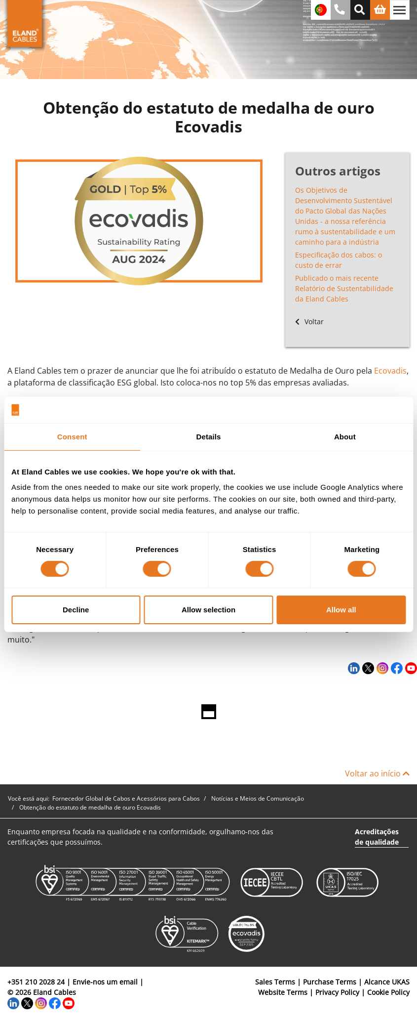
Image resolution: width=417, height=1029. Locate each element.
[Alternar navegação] (400, 10)
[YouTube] (410, 667)
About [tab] (345, 436)
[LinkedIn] (352, 667)
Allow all (341, 609)
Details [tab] (208, 436)
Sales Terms (275, 981)
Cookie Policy (388, 992)
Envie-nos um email (105, 981)
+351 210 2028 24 (36, 981)
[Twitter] (367, 667)
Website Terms (282, 992)
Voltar (309, 321)
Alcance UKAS (387, 981)
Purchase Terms (329, 981)
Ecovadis (390, 370)
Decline (76, 609)
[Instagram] (381, 667)
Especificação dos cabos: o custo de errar (338, 260)
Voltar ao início (377, 773)
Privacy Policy (337, 992)
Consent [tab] (72, 436)
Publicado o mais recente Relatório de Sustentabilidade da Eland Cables (344, 288)
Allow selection (208, 609)
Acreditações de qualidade (377, 837)
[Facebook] (395, 667)
